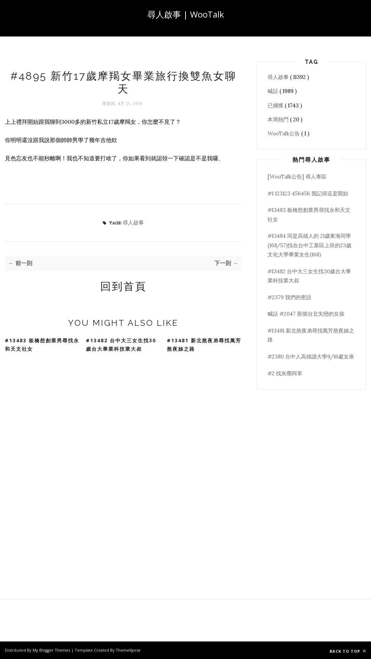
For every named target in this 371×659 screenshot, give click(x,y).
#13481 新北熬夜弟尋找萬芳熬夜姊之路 (204, 344)
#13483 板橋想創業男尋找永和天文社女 (42, 344)
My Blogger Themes (52, 650)
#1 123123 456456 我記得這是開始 (308, 193)
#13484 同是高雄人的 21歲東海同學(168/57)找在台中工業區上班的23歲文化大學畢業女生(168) (309, 245)
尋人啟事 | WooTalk (185, 14)
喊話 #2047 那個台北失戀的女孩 (306, 313)
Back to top (348, 651)
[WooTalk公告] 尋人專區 (297, 176)
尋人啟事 (133, 222)
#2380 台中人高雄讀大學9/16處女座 (311, 356)
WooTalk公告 (284, 133)
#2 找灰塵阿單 (285, 373)
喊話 (273, 91)
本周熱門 (279, 119)
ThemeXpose (128, 650)
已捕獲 (276, 105)
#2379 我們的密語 (289, 297)
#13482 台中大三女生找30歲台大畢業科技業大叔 (121, 344)
